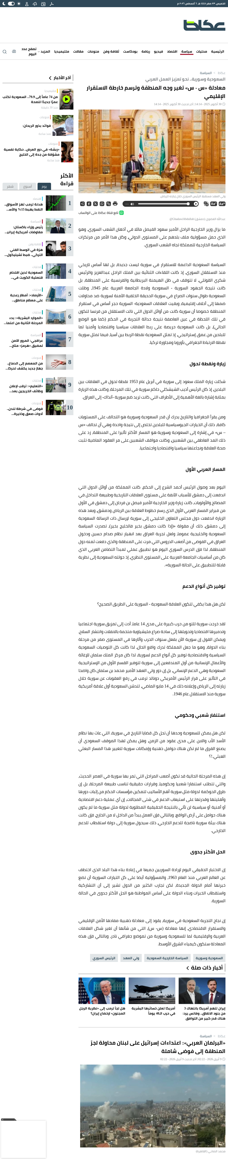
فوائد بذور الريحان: (37, 125)
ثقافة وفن (111, 51)
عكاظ (218, 72)
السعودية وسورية (209, 958)
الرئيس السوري (104, 958)
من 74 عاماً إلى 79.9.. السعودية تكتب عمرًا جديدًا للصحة (30, 99)
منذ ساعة (45, 134)
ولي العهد (131, 958)
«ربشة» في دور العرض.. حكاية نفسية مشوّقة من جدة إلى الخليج (31, 152)
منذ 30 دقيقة (49, 107)
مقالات (78, 51)
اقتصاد (172, 51)
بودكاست (130, 51)
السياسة (206, 72)
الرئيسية (217, 51)
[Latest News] (24, 51)
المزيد (44, 51)
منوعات (93, 51)
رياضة (146, 51)
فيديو (158, 51)
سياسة (186, 51)
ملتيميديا (61, 51)
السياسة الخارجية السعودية (167, 958)
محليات (201, 51)
